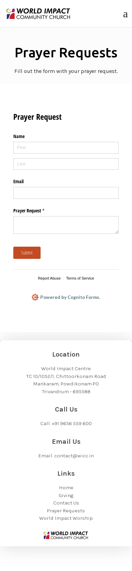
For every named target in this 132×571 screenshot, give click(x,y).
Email (18, 181)
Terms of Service (80, 278)
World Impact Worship (66, 518)
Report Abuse (49, 278)
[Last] (66, 164)
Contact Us (66, 503)
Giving (66, 495)
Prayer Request (36, 210)
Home (66, 487)
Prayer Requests (66, 511)
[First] (66, 148)
